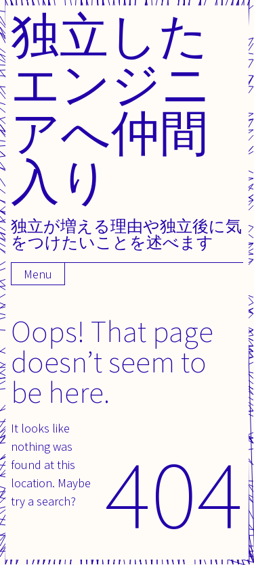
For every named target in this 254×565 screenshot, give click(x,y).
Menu (38, 274)
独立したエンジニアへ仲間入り (111, 108)
